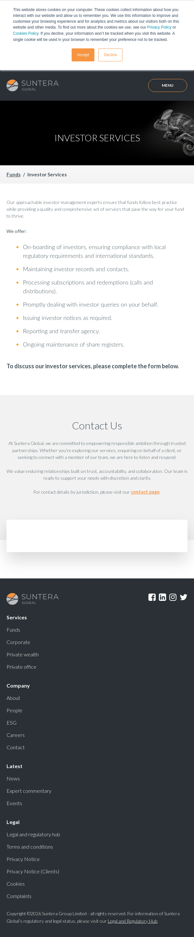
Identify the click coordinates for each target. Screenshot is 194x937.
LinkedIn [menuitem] (162, 596)
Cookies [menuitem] (16, 883)
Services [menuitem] (17, 617)
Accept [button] (83, 54)
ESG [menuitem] (12, 722)
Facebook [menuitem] (152, 596)
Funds (14, 174)
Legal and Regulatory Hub (132, 920)
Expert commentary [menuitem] (29, 790)
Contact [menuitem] (16, 746)
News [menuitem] (13, 778)
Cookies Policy (25, 33)
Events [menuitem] (14, 802)
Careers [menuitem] (16, 734)
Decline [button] (110, 54)
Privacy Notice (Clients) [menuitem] (33, 870)
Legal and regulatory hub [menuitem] (33, 833)
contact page (145, 491)
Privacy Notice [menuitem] (23, 858)
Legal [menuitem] (13, 821)
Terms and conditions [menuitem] (30, 846)
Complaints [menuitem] (19, 895)
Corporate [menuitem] (18, 641)
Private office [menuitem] (21, 666)
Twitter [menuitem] (183, 596)
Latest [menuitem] (14, 765)
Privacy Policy (159, 27)
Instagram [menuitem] (172, 596)
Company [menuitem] (18, 685)
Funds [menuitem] (13, 629)
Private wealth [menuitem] (23, 654)
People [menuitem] (14, 709)
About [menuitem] (13, 697)
